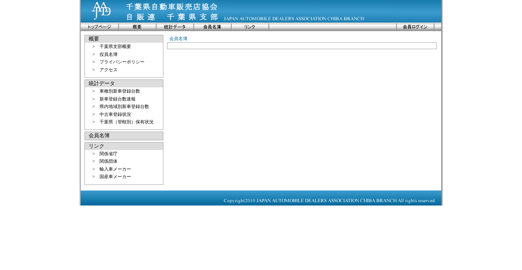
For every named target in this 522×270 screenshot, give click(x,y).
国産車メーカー (115, 176)
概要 (94, 39)
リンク (96, 146)
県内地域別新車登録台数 (124, 106)
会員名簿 (99, 135)
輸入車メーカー (115, 169)
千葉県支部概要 (115, 46)
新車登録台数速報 (118, 99)
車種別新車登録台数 (120, 91)
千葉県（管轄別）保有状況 (127, 121)
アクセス (109, 69)
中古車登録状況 (115, 114)
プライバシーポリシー (122, 61)
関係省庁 (109, 153)
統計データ (102, 83)
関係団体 (109, 161)
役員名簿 (109, 54)
